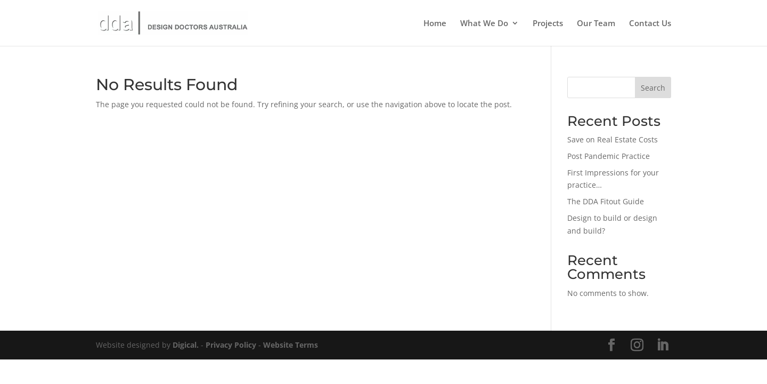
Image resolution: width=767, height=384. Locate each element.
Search (653, 88)
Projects (548, 23)
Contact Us (650, 23)
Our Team (596, 23)
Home (434, 23)
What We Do (484, 23)
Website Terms (290, 345)
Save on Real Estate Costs (612, 139)
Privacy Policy (231, 345)
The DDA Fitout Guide (605, 201)
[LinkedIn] (662, 345)
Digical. (186, 345)
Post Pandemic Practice (608, 156)
